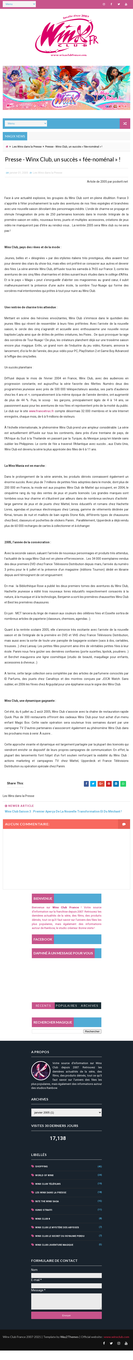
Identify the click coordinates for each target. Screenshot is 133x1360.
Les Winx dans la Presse (27, 146)
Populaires (66, 1015)
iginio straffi (43, 1219)
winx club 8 (42, 1228)
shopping (41, 1176)
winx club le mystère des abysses (57, 1237)
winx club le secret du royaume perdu (60, 1245)
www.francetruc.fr (41, 420)
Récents (43, 1015)
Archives (89, 1015)
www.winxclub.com (116, 1346)
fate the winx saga (47, 1211)
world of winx (44, 1184)
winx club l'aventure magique (54, 1254)
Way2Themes (69, 1346)
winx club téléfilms (48, 1193)
